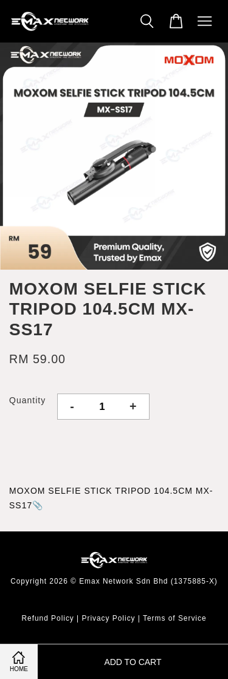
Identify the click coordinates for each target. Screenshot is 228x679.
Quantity (27, 400)
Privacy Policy (109, 618)
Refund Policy (47, 618)
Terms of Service (175, 618)
